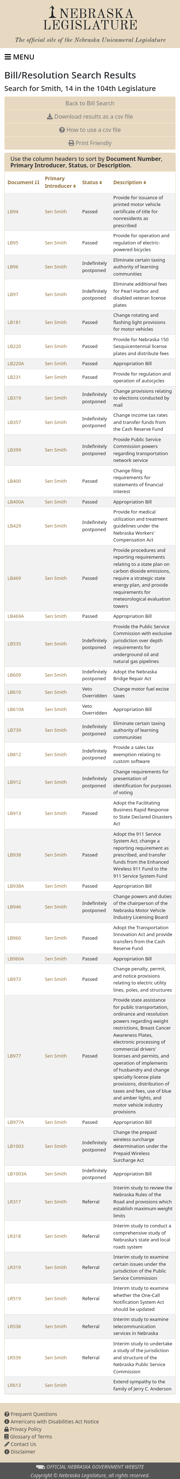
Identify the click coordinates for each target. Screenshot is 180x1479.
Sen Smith (56, 211)
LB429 (14, 526)
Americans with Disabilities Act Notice (51, 1421)
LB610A (16, 709)
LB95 (13, 242)
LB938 (14, 854)
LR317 (14, 1201)
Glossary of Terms (28, 1436)
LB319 (14, 398)
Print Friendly (90, 143)
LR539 (14, 1357)
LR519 (14, 1298)
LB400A (16, 501)
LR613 (14, 1385)
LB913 (14, 813)
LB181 (14, 322)
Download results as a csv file (90, 116)
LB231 (14, 377)
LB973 (14, 979)
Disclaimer (19, 1451)
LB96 (13, 266)
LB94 (13, 211)
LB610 (14, 692)
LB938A (16, 886)
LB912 (14, 782)
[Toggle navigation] (19, 57)
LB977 (14, 1056)
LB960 (14, 938)
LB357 (14, 422)
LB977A (16, 1122)
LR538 (14, 1326)
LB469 (14, 578)
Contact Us (20, 1444)
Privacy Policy (23, 1429)
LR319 (14, 1267)
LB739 (14, 730)
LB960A (16, 958)
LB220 (14, 346)
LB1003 (16, 1146)
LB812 (14, 754)
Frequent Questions (30, 1414)
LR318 (14, 1236)
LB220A (16, 363)
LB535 (14, 643)
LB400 (14, 481)
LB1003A (17, 1173)
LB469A (16, 616)
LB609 (14, 675)
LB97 (13, 294)
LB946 (14, 906)
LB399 (14, 450)
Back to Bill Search (90, 103)
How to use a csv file (90, 130)
